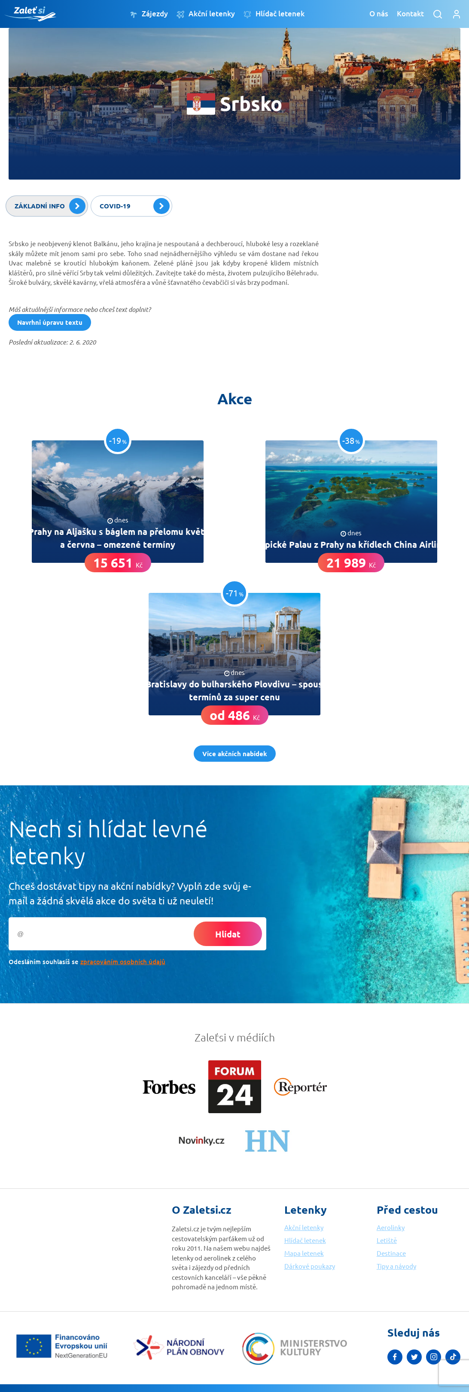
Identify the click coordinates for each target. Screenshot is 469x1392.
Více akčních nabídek (234, 753)
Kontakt (410, 13)
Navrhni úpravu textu (49, 322)
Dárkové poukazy (309, 1266)
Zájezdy (149, 14)
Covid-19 (135, 206)
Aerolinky (391, 1227)
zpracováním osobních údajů (122, 961)
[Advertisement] (396, 286)
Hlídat (228, 934)
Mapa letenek (304, 1253)
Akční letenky (206, 14)
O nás (378, 13)
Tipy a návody (396, 1266)
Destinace (391, 1253)
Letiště (387, 1240)
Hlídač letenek (274, 14)
